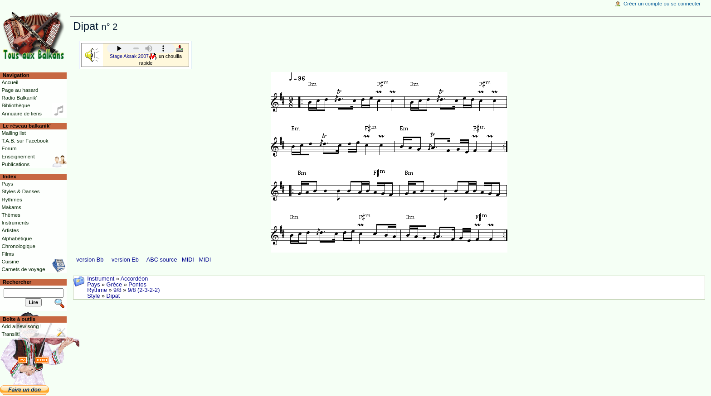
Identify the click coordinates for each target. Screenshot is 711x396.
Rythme (97, 290)
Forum (8, 148)
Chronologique (18, 246)
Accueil (9, 82)
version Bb (89, 260)
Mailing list (13, 133)
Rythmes (11, 199)
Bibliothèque (15, 105)
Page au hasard (19, 90)
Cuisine (10, 261)
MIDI (188, 260)
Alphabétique (16, 238)
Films (7, 254)
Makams (11, 207)
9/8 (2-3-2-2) (144, 290)
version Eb (125, 260)
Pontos (137, 284)
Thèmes (10, 215)
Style (93, 296)
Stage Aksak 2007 (129, 55)
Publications (15, 164)
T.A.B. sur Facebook (24, 140)
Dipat (113, 296)
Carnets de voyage (23, 269)
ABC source (161, 260)
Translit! (10, 334)
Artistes (10, 230)
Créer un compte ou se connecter (662, 3)
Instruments (15, 222)
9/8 (117, 290)
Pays (93, 284)
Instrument (100, 279)
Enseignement (17, 156)
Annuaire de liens (21, 113)
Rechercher (17, 282)
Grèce (114, 284)
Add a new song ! (21, 326)
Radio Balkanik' (19, 97)
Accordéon (134, 279)
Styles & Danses (20, 191)
